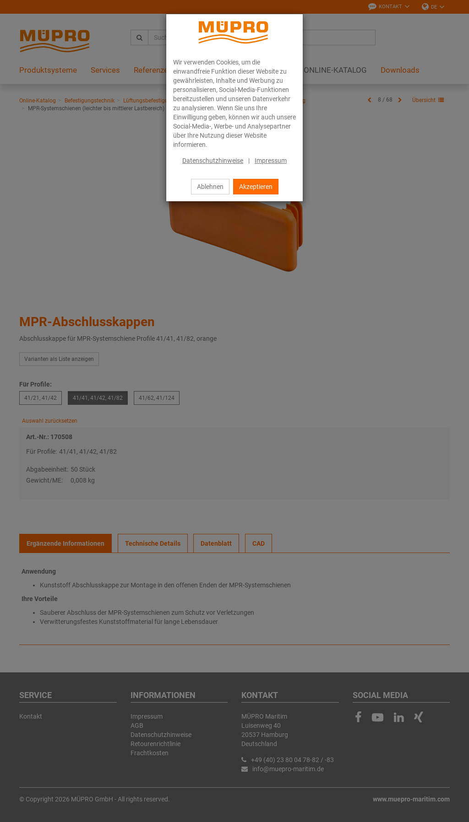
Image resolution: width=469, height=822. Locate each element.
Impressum (271, 160)
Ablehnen (210, 186)
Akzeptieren (256, 186)
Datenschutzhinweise (212, 160)
